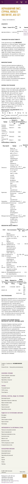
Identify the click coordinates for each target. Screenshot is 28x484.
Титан (3, 385)
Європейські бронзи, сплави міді (9, 400)
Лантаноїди (4, 423)
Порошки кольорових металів (8, 429)
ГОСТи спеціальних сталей (7, 442)
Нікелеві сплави (7, 373)
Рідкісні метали (4, 421)
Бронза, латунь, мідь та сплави (12, 396)
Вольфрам (3, 415)
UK (17, 2)
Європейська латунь (6, 409)
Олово (2, 461)
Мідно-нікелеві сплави (6, 402)
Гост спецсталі (4, 382)
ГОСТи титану (4, 390)
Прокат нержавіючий (6, 432)
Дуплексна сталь (5, 440)
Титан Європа (4, 392)
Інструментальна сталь (6, 445)
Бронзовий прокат (5, 398)
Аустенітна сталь (5, 436)
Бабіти (2, 457)
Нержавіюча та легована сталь (12, 427)
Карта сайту (22, 471)
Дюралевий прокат (5, 453)
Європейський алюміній (7, 455)
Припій (3, 459)
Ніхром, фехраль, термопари (8, 375)
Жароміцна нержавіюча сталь (8, 434)
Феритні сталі (4, 438)
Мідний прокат (4, 404)
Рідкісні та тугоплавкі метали (12, 413)
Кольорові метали (7, 448)
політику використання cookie (10, 481)
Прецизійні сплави (5, 377)
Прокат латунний (5, 407)
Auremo (6, 2)
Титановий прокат (5, 388)
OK (24, 476)
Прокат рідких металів (6, 419)
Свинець (3, 464)
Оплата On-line (4, 367)
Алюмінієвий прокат (6, 451)
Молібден (3, 417)
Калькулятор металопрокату (16, 367)
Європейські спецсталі (6, 379)
